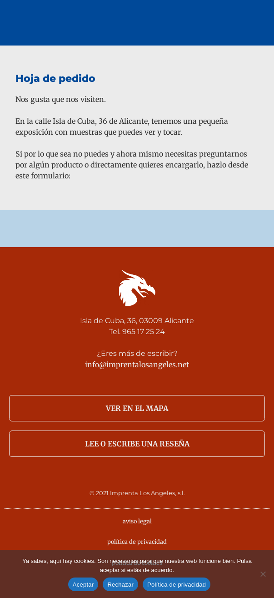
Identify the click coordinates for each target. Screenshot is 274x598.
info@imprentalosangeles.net (137, 364)
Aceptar (83, 584)
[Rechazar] (262, 573)
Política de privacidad (176, 584)
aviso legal (137, 521)
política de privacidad (137, 541)
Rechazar (120, 584)
